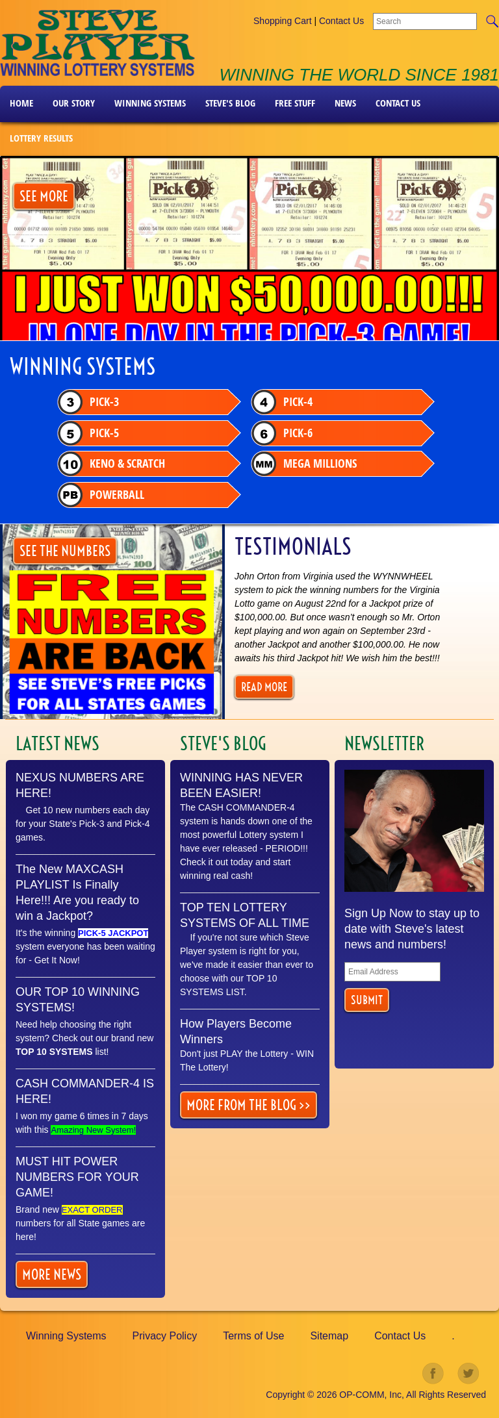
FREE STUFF (295, 103)
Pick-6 (287, 434)
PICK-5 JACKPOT (113, 933)
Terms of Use (253, 1335)
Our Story (74, 103)
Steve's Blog (230, 103)
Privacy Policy (165, 1335)
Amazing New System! (93, 1130)
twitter (468, 1374)
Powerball (103, 498)
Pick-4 (287, 402)
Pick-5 (90, 434)
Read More (264, 686)
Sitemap (329, 1335)
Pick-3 (90, 402)
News (345, 103)
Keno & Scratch (113, 466)
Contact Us (341, 21)
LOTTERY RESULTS (41, 138)
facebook (433, 1374)
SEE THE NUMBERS (64, 551)
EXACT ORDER (92, 1210)
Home (21, 103)
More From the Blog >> (248, 1105)
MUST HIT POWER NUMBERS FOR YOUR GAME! (77, 1177)
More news (51, 1274)
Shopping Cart (282, 21)
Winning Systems (150, 103)
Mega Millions (309, 466)
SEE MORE (43, 196)
